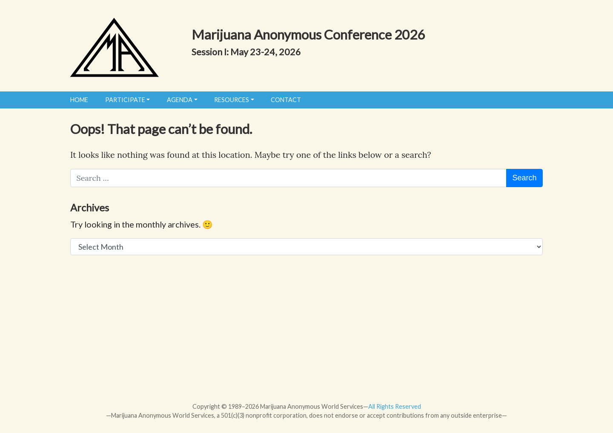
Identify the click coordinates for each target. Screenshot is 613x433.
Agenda (179, 99)
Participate (125, 99)
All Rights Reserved (394, 406)
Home (79, 99)
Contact (286, 99)
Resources (231, 99)
